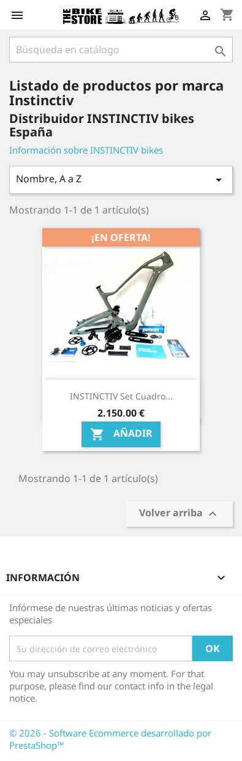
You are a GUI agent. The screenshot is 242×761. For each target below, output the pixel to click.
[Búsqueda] (121, 49)
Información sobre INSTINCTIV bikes (86, 150)
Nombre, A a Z (121, 179)
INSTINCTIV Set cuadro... (121, 396)
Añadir (121, 434)
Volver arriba (179, 514)
